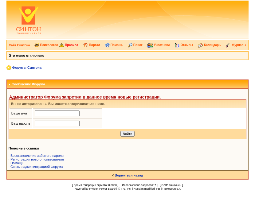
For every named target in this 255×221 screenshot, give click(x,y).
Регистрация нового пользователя (37, 159)
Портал (91, 45)
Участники (158, 45)
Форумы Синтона (26, 67)
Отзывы (184, 45)
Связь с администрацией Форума (36, 167)
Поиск (135, 45)
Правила (68, 45)
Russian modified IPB (147, 188)
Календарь (209, 45)
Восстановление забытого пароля (37, 155)
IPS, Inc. (126, 188)
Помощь (114, 45)
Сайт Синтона (19, 45)
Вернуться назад (129, 175)
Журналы (235, 45)
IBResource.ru (172, 188)
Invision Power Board (102, 188)
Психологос (46, 45)
